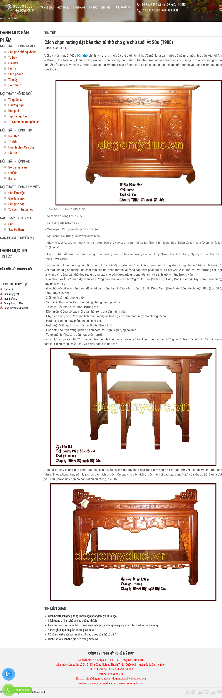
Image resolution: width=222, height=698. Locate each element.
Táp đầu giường (18, 116)
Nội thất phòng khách (18, 46)
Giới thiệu (63, 7)
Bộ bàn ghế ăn (17, 167)
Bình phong (15, 74)
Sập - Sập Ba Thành (15, 218)
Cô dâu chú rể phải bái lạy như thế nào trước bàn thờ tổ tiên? (82, 634)
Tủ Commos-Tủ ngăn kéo (24, 121)
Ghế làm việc (16, 198)
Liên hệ (105, 7)
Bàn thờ (13, 136)
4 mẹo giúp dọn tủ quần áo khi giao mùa (71, 630)
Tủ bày (12, 57)
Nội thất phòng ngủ (16, 93)
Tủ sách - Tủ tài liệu (20, 209)
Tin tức (93, 7)
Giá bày (13, 63)
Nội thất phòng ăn (15, 161)
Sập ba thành (17, 229)
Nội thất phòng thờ (16, 130)
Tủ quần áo (15, 99)
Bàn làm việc (16, 192)
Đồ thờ (12, 153)
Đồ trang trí (15, 85)
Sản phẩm (79, 7)
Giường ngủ (16, 105)
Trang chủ (47, 7)
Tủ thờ (12, 141)
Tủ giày (13, 79)
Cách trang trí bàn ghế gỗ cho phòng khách (72, 620)
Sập (10, 224)
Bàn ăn (12, 178)
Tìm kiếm (126, 7)
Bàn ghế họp (16, 204)
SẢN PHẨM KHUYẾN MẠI (17, 238)
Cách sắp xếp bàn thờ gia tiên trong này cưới (73, 639)
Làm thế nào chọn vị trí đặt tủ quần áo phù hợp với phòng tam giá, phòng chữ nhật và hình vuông (103, 625)
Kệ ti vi (12, 68)
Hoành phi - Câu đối (21, 147)
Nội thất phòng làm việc (20, 186)
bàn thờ (82, 55)
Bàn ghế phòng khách (22, 52)
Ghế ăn (12, 173)
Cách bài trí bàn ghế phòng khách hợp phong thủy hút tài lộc (82, 616)
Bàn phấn (14, 110)
